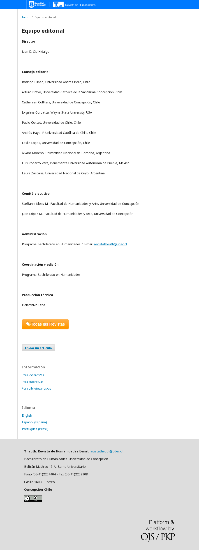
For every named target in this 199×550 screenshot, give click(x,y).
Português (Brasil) (35, 429)
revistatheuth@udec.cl (110, 244)
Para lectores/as (33, 375)
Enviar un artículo (38, 348)
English (27, 415)
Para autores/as (33, 382)
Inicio (25, 17)
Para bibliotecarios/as (36, 388)
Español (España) (34, 422)
